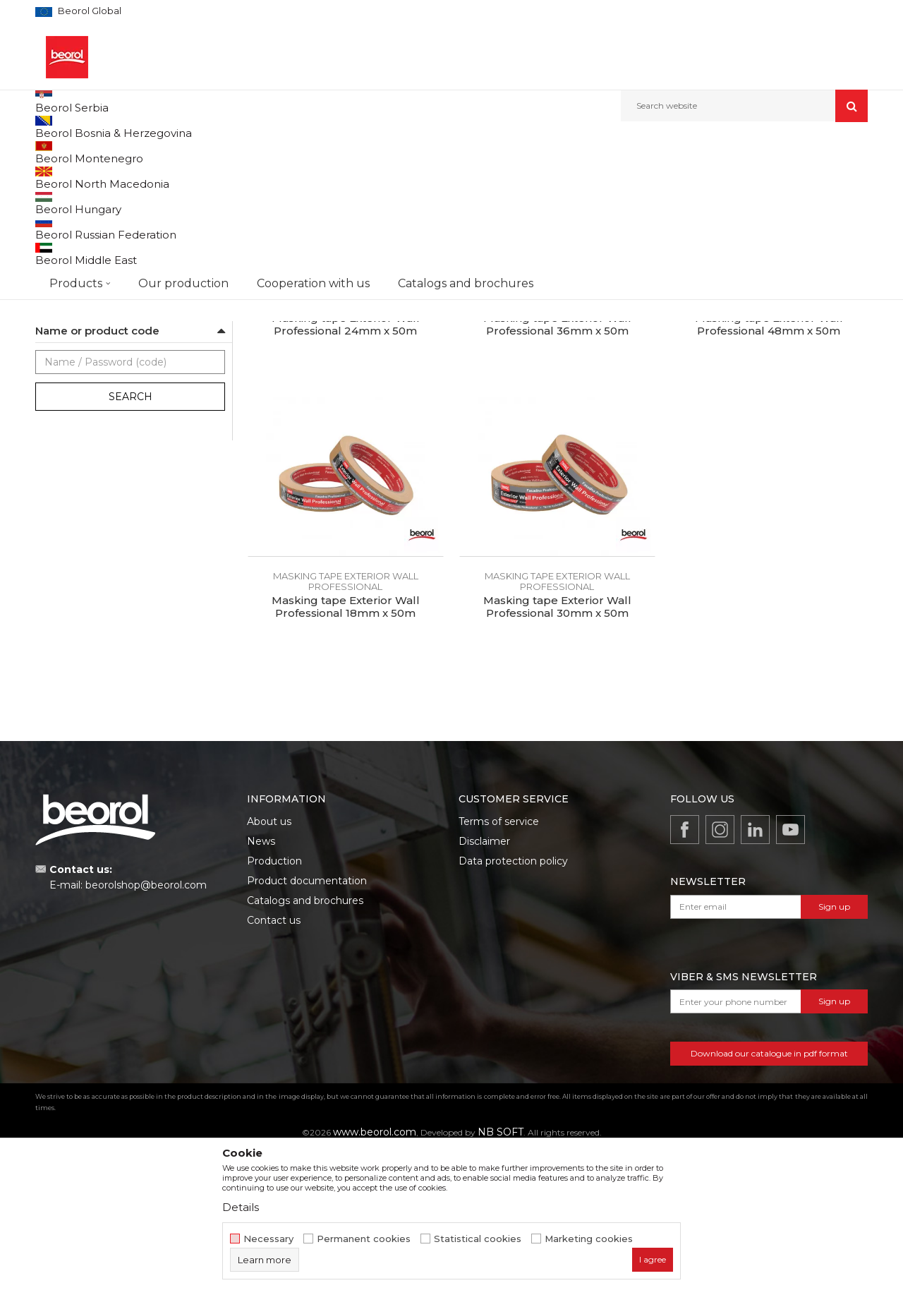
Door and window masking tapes (112, 328)
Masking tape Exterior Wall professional (125, 311)
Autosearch (469, 198)
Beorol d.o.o (59, 152)
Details (240, 1207)
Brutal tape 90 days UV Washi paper (118, 226)
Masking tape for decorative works (114, 361)
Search (130, 540)
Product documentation (307, 1024)
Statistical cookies (477, 1239)
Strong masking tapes (89, 243)
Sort (524, 198)
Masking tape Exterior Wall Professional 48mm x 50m (769, 468)
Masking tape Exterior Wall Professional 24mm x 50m (346, 468)
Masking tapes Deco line (93, 344)
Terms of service (499, 964)
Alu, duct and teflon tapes (97, 378)
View (720, 198)
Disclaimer (484, 984)
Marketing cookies (589, 1239)
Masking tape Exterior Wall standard (118, 294)
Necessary (268, 1239)
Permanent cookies (364, 1239)
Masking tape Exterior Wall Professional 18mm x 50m (346, 750)
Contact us (274, 1063)
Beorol (63, 450)
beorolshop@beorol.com (146, 1028)
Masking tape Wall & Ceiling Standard (121, 260)
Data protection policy (513, 1004)
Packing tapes (72, 395)
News (261, 984)
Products (110, 152)
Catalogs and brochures (305, 1043)
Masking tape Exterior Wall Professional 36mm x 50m (557, 468)
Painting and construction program (212, 152)
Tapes (307, 152)
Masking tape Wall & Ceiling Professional (128, 277)
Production (274, 1004)
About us (269, 964)
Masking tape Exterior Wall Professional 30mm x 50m (557, 750)
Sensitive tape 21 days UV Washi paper (122, 209)
